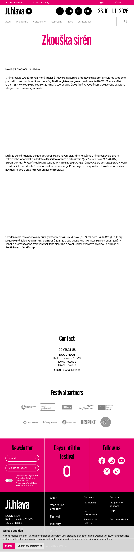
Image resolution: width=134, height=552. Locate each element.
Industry (55, 524)
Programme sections (116, 504)
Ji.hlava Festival (13, 2)
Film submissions (91, 513)
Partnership (90, 502)
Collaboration (84, 21)
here (32, 485)
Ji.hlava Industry (41, 2)
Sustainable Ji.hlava (90, 521)
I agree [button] (8, 545)
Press (70, 21)
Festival (55, 516)
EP (78, 11)
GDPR (112, 511)
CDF (87, 11)
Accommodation (119, 519)
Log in (101, 2)
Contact (114, 497)
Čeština (119, 2)
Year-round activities (57, 507)
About (8, 21)
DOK (69, 11)
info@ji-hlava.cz (71, 370)
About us (89, 497)
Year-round (56, 21)
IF (60, 11)
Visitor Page (39, 21)
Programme (22, 21)
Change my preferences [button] (30, 545)
